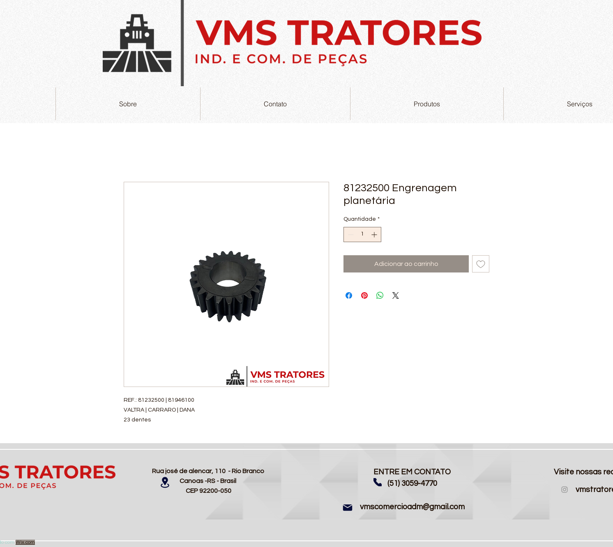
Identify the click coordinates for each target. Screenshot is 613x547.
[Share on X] (396, 295)
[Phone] (377, 482)
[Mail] (347, 507)
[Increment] (375, 234)
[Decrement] (350, 234)
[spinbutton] (362, 234)
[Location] (164, 482)
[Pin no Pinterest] (364, 295)
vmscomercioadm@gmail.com (412, 507)
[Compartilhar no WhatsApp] (380, 295)
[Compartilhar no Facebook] (349, 295)
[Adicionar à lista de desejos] (480, 263)
